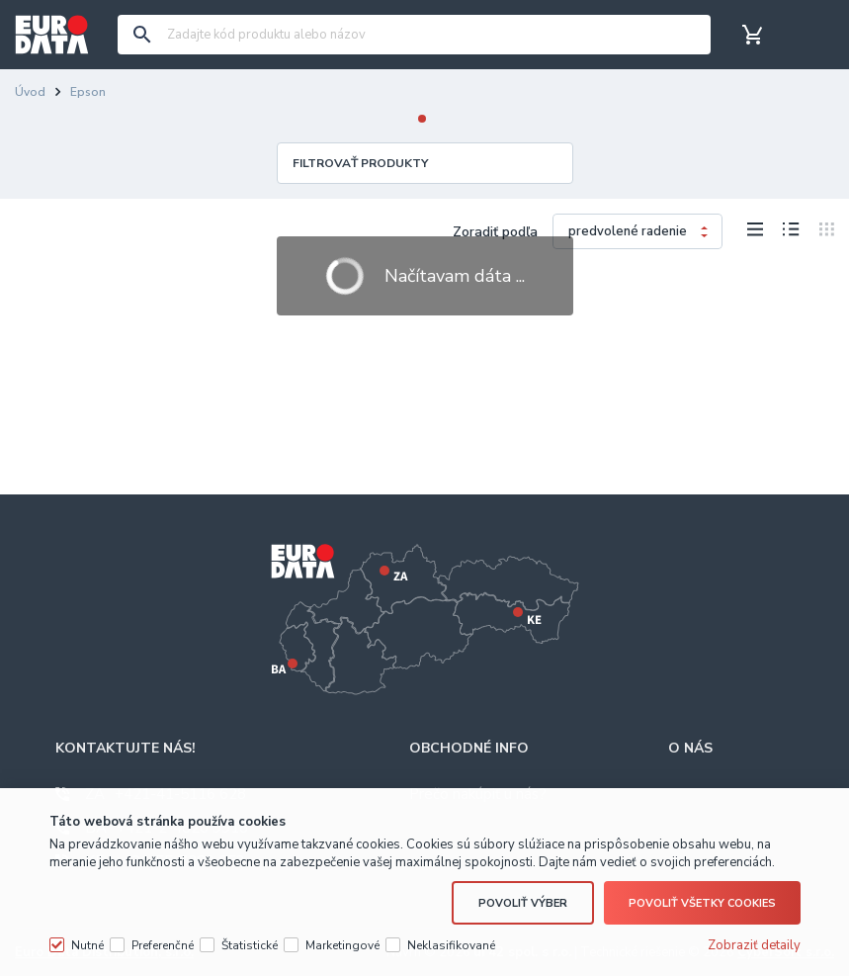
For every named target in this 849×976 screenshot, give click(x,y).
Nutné (87, 945)
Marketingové (342, 945)
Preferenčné (162, 945)
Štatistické (249, 945)
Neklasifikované (451, 945)
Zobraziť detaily (754, 945)
